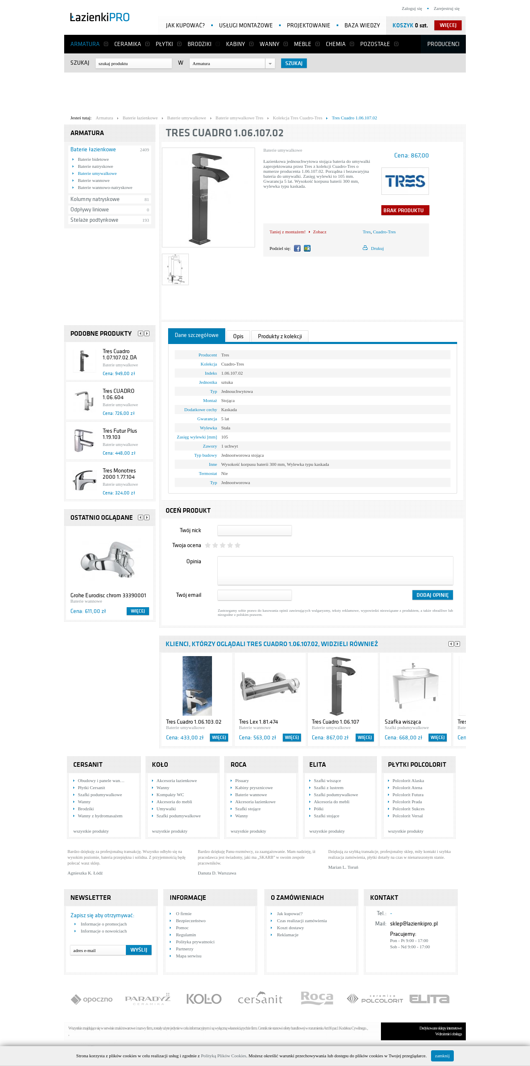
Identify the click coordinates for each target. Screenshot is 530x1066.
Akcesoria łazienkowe (177, 780)
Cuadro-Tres (384, 231)
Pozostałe (375, 44)
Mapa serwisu (188, 955)
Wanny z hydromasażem (100, 815)
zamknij (442, 1055)
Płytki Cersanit (91, 787)
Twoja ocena (186, 545)
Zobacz (319, 231)
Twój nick (190, 530)
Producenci (443, 44)
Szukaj (79, 63)
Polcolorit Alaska (408, 780)
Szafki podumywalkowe (100, 794)
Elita (317, 764)
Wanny (269, 44)
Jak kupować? (185, 25)
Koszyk (403, 25)
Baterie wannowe (94, 180)
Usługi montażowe (246, 25)
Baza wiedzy (362, 25)
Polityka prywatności (195, 941)
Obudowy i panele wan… (101, 780)
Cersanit (88, 764)
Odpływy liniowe (89, 209)
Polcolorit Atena (407, 787)
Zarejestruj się (447, 8)
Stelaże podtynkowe (94, 220)
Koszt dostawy (290, 927)
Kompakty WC (170, 794)
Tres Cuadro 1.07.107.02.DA (120, 354)
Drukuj (377, 248)
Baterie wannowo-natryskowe (105, 187)
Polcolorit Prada (407, 801)
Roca (238, 764)
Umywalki (166, 808)
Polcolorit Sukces (408, 808)
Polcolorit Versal (408, 815)
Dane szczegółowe (197, 335)
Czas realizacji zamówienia (302, 920)
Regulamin (186, 934)
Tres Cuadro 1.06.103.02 (194, 722)
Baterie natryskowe (95, 166)
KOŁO (160, 764)
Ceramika (127, 44)
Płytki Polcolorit (417, 764)
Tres (367, 231)
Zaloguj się (412, 8)
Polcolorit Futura (408, 794)
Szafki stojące (247, 808)
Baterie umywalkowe (97, 173)
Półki (318, 808)
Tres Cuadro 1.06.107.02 (225, 133)
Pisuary (242, 780)
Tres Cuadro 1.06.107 (335, 722)
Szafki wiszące (327, 780)
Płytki (164, 44)
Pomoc (182, 927)
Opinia (193, 561)
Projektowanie (308, 25)
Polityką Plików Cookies (223, 1055)
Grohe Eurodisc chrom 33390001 (108, 595)
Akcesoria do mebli (174, 801)
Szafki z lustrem (328, 787)
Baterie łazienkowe (93, 149)
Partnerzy (184, 948)
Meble (302, 44)
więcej (448, 25)
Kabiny (235, 44)
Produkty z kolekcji (280, 336)
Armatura (85, 44)
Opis (238, 336)
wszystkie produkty (91, 831)
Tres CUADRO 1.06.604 (119, 394)
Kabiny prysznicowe (254, 787)
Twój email (188, 595)
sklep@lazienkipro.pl (414, 924)
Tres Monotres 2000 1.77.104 (119, 474)
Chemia (336, 44)
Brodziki (200, 44)
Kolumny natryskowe (95, 199)
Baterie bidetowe (93, 159)
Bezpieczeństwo (190, 920)
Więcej (138, 611)
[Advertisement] (265, 91)
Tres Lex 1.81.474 (258, 722)
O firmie (184, 913)
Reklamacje (288, 934)
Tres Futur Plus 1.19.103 (120, 434)
